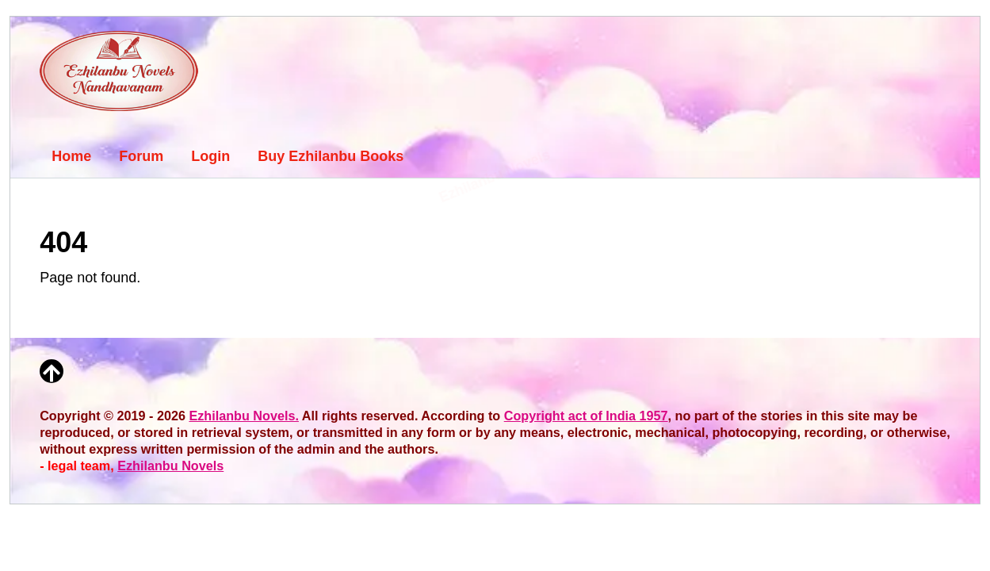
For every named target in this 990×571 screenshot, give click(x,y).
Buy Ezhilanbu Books (330, 156)
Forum (141, 156)
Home (71, 156)
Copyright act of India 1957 (586, 415)
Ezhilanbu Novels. (244, 415)
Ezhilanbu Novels (170, 465)
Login (210, 156)
